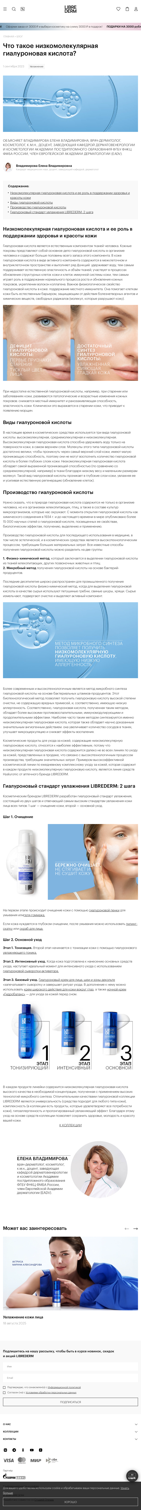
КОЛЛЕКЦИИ (10, 1431)
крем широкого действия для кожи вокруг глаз (59, 989)
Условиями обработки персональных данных (51, 1392)
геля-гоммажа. (34, 915)
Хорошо (70, 1502)
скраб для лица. (31, 929)
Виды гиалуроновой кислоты (31, 202)
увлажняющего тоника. (20, 953)
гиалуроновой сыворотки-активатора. (31, 971)
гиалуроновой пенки (104, 910)
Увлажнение (36, 66)
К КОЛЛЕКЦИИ (70, 1125)
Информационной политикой (64, 1387)
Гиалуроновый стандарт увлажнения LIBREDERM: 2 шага (51, 212)
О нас (7, 1424)
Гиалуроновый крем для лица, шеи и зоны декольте (77, 980)
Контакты (9, 1438)
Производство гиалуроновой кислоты (38, 207)
